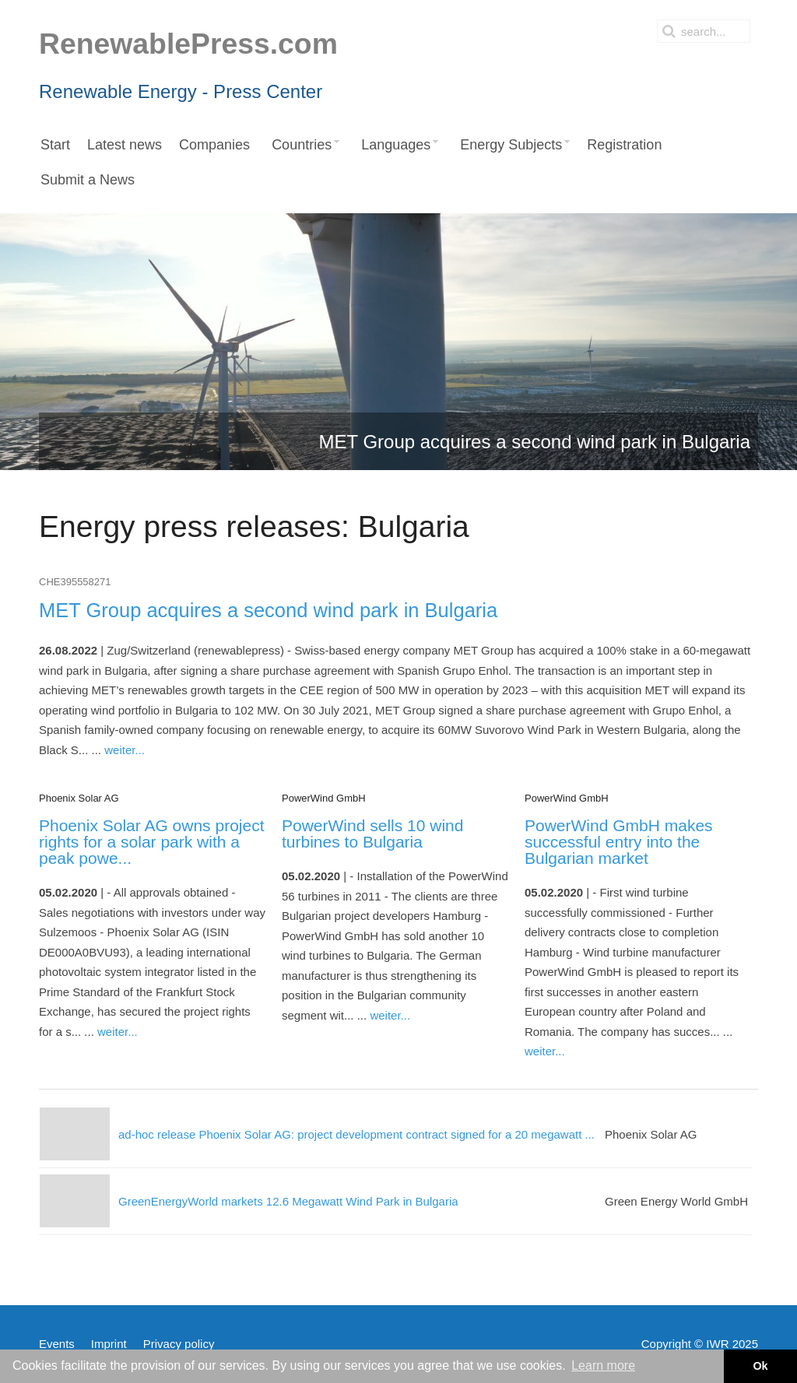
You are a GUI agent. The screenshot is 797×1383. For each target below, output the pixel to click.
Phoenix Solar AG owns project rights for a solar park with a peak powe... (152, 841)
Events (57, 1343)
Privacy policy (179, 1343)
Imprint (109, 1343)
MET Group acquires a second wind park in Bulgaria (268, 610)
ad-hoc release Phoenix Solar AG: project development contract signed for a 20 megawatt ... (356, 1134)
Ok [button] (760, 1366)
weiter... (124, 749)
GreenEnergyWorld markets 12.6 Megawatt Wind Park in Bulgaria (288, 1201)
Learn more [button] (603, 1365)
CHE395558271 (75, 582)
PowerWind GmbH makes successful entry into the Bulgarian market (619, 841)
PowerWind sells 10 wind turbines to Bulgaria (372, 833)
